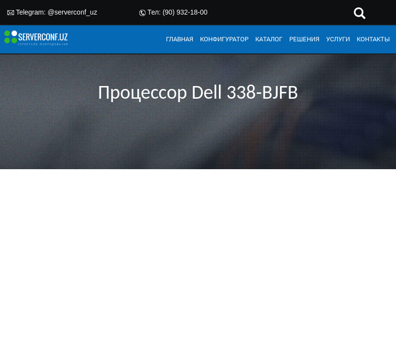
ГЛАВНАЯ (179, 39)
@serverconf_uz (72, 12)
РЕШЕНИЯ (304, 39)
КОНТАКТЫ (373, 39)
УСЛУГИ (338, 39)
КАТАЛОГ (268, 39)
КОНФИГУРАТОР (224, 39)
